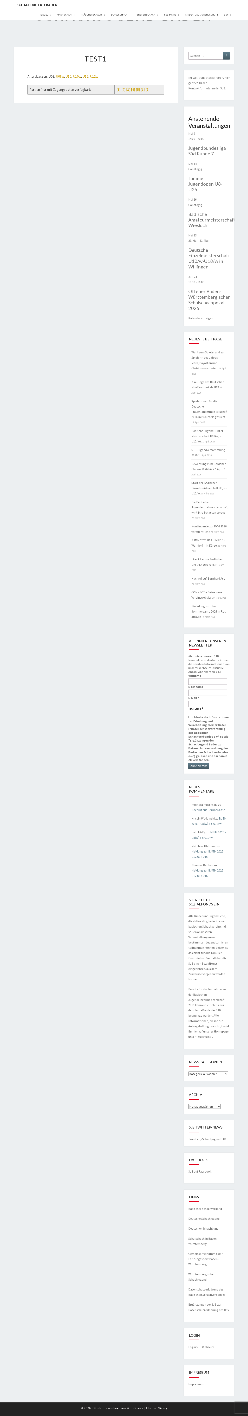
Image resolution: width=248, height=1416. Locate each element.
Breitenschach (146, 14)
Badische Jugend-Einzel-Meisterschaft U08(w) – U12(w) (207, 436)
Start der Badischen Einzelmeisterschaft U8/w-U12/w (209, 488)
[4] (133, 89)
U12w (94, 76)
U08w (60, 76)
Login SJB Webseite (201, 1347)
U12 (85, 76)
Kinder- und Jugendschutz (201, 14)
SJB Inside (170, 14)
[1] (118, 89)
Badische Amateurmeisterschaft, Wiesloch (212, 219)
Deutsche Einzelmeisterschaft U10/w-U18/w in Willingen (209, 258)
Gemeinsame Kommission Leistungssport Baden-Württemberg (205, 1259)
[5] (138, 89)
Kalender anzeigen (200, 318)
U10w (77, 76)
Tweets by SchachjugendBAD (207, 1139)
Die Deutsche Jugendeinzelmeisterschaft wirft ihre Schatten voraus (209, 507)
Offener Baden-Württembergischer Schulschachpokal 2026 (209, 299)
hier (227, 78)
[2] (123, 89)
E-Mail (193, 698)
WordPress (135, 1408)
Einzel (44, 14)
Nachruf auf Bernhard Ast (208, 578)
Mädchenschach (92, 14)
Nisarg (163, 1408)
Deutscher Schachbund (203, 1228)
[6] (143, 89)
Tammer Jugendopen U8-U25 (205, 183)
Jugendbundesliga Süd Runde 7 (207, 150)
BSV (226, 14)
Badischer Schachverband (205, 1209)
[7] (148, 89)
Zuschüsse (204, 1037)
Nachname (195, 687)
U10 (68, 76)
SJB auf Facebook (199, 1171)
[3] (128, 89)
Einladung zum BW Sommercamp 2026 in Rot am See (208, 611)
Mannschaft (64, 14)
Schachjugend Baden (37, 4)
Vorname (194, 676)
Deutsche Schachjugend (204, 1218)
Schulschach (119, 14)
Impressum (195, 1384)
